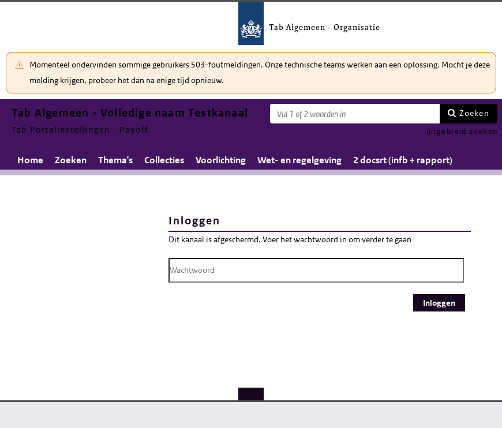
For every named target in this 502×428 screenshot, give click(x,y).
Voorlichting (221, 160)
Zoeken (474, 113)
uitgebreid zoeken (461, 131)
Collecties (164, 160)
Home (30, 160)
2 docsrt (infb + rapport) (402, 160)
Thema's (115, 160)
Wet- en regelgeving (299, 160)
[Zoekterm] (355, 113)
